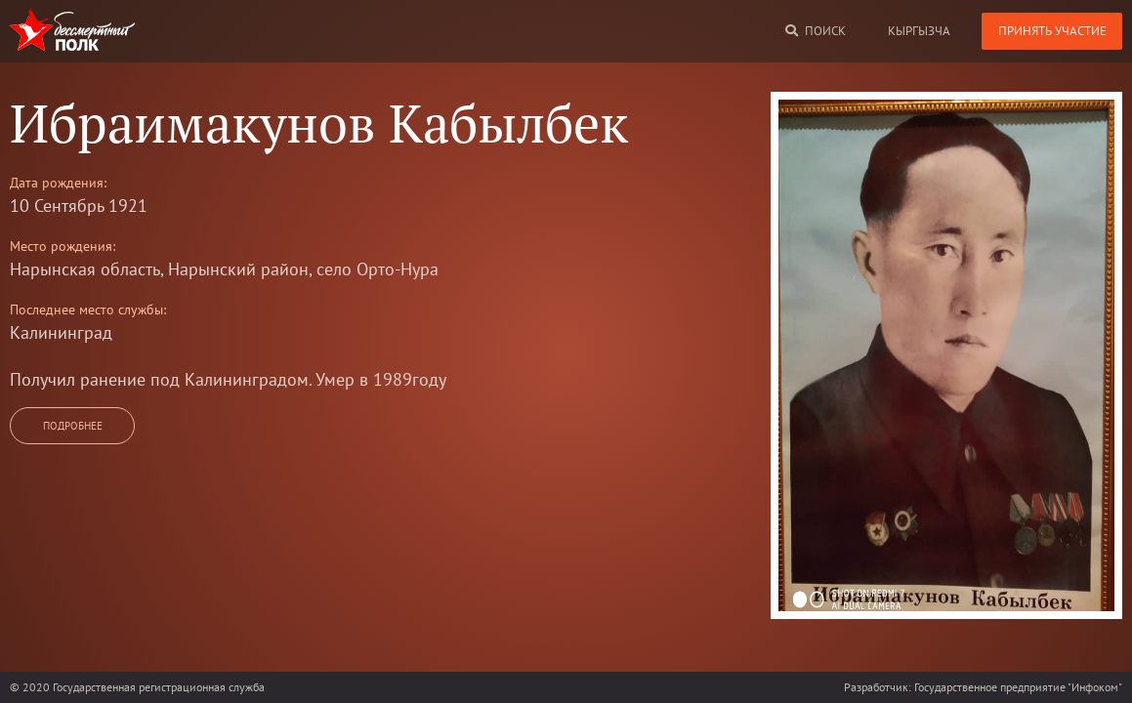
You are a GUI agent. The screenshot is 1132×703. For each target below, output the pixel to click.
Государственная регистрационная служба (159, 687)
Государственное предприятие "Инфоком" (1018, 687)
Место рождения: (62, 246)
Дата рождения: (58, 182)
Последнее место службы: (88, 309)
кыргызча (919, 30)
